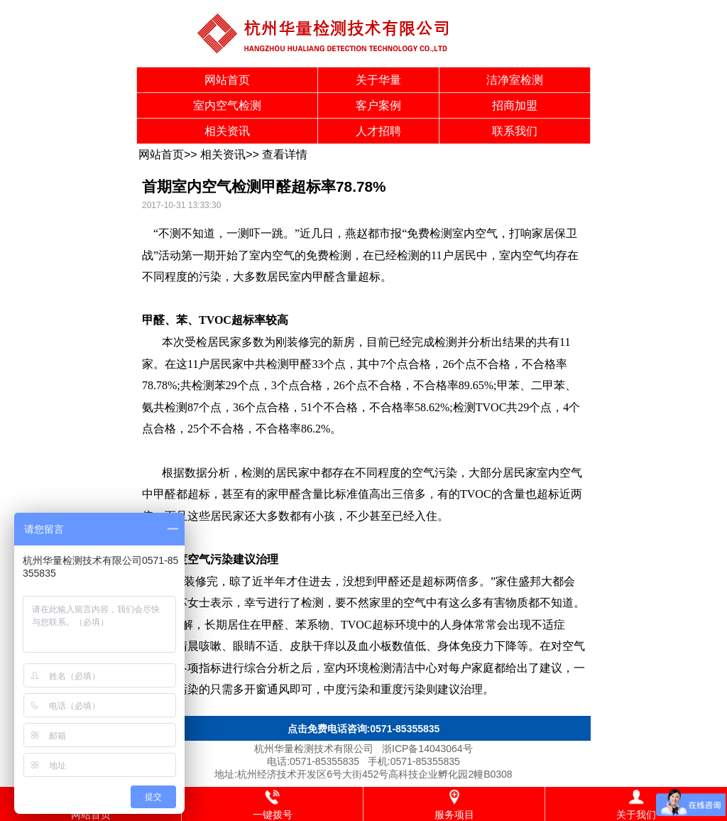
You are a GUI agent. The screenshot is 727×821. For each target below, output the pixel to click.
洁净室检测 (514, 80)
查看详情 (284, 154)
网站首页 (227, 80)
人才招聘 (378, 131)
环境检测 (369, 668)
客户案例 (378, 105)
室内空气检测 (227, 105)
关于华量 (378, 80)
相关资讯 (227, 131)
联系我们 (514, 131)
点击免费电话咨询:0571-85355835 (364, 728)
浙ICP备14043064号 (427, 748)
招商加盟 (514, 105)
